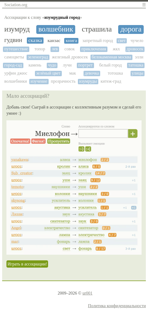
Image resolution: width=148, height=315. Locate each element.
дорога (130, 29)
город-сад (13, 65)
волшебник (55, 29)
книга (71, 40)
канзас (54, 40)
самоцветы (14, 57)
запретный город (97, 40)
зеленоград (38, 57)
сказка (35, 40)
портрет (85, 65)
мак (72, 73)
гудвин (13, 40)
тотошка (115, 73)
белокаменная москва (111, 57)
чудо (52, 65)
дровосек (135, 49)
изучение (39, 81)
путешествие (16, 49)
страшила (97, 29)
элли (139, 57)
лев (55, 49)
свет (122, 40)
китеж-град (110, 81)
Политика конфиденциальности (117, 305)
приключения (93, 49)
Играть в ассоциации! (27, 264)
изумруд (17, 29)
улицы (137, 73)
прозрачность (63, 81)
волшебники (15, 81)
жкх (116, 49)
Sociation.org (15, 4)
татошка (135, 65)
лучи (67, 65)
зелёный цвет (48, 73)
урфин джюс (15, 73)
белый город (110, 65)
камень (34, 65)
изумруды (88, 81)
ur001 (87, 293)
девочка (92, 73)
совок (69, 49)
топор (40, 49)
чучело (137, 40)
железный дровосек (70, 57)
